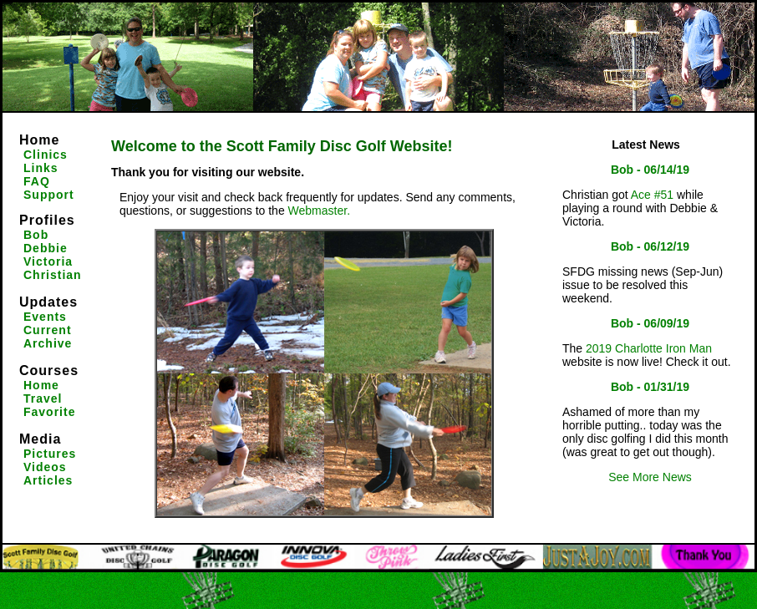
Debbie (45, 248)
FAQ (36, 181)
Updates (48, 302)
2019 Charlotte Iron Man (649, 348)
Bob (35, 234)
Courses (49, 370)
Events (45, 316)
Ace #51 (652, 194)
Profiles (47, 220)
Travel (42, 398)
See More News (650, 477)
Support (48, 194)
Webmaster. (319, 210)
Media (40, 439)
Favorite (49, 412)
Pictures (49, 453)
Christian (52, 275)
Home (39, 140)
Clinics (45, 154)
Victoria (48, 261)
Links (40, 168)
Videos (45, 467)
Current (47, 330)
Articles (48, 480)
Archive (47, 343)
